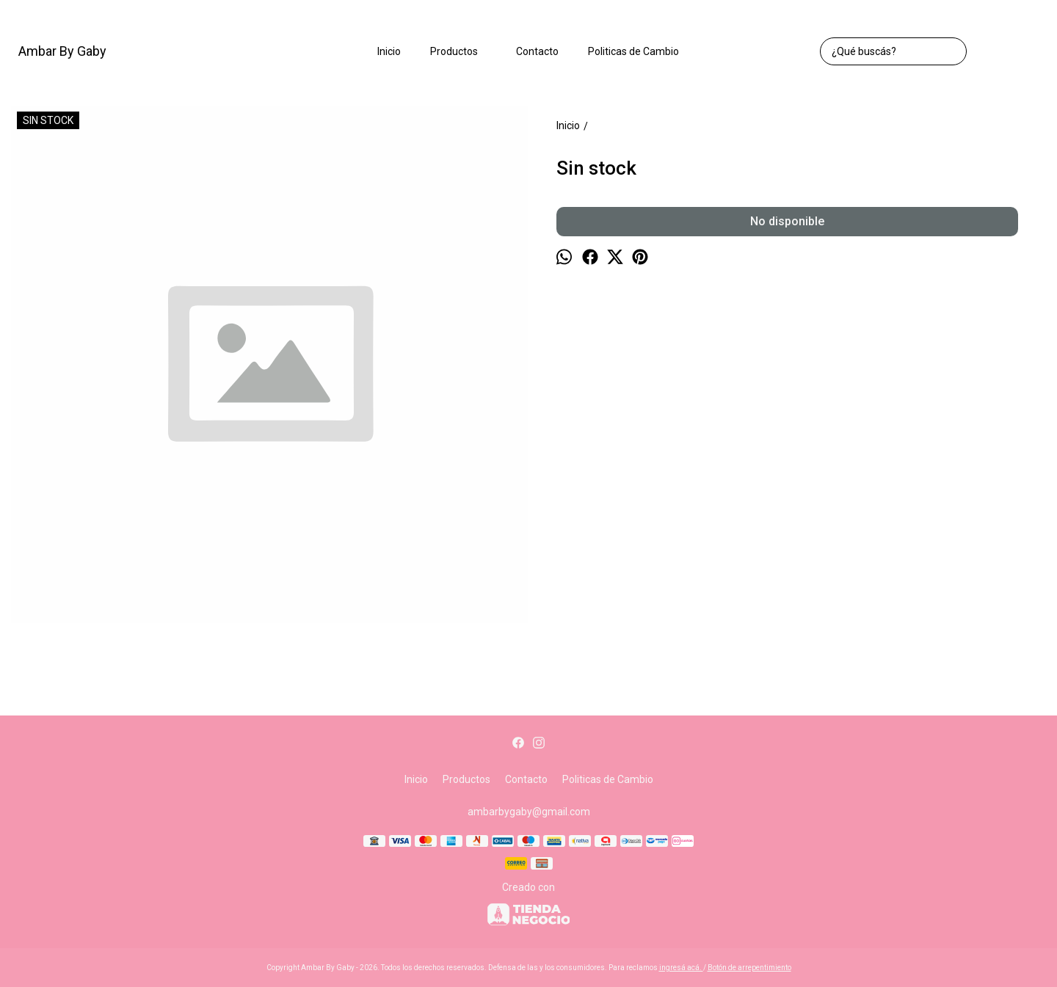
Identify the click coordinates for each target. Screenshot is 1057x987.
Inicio (389, 51)
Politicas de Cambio (633, 51)
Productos (461, 51)
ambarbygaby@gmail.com (529, 811)
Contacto (537, 51)
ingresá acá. (681, 968)
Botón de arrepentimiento (749, 968)
